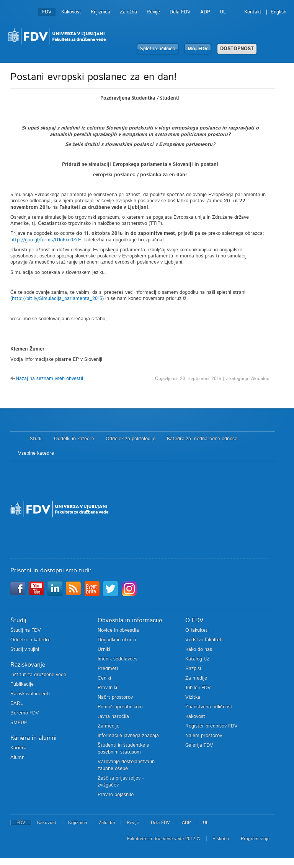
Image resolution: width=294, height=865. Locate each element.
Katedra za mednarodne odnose (202, 438)
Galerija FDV (199, 745)
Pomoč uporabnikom (120, 706)
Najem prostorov (203, 735)
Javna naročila (113, 716)
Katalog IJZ (197, 659)
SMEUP (18, 722)
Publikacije (22, 684)
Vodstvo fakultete (204, 639)
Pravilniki (107, 687)
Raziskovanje (28, 665)
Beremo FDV (24, 713)
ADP (205, 12)
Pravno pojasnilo (116, 794)
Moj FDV (198, 48)
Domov (16, 439)
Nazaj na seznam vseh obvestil (49, 378)
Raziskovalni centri (31, 693)
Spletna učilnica (157, 48)
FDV (47, 12)
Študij (36, 438)
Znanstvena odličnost (208, 706)
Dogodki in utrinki (117, 639)
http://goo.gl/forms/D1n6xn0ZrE (45, 240)
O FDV (194, 620)
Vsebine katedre (36, 453)
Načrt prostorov (115, 697)
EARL (16, 703)
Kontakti (253, 12)
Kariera (18, 747)
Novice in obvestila (118, 630)
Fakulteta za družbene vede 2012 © (164, 838)
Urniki (104, 649)
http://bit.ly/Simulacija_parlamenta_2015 (57, 298)
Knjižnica (100, 12)
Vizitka (192, 697)
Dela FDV (180, 12)
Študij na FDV (25, 630)
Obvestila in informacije (130, 620)
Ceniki (104, 678)
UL (223, 12)
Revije (153, 12)
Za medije (108, 726)
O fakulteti (197, 630)
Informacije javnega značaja (128, 735)
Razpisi (193, 668)
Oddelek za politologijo (130, 438)
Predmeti (108, 668)
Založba (128, 12)
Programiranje (255, 838)
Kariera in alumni (33, 738)
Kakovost (71, 12)
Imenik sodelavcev (117, 659)
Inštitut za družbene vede (38, 674)
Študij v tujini (24, 649)
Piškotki (220, 838)
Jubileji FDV (198, 687)
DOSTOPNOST (237, 48)
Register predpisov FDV (211, 726)
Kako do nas (198, 649)
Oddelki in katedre (74, 438)
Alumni (18, 757)
